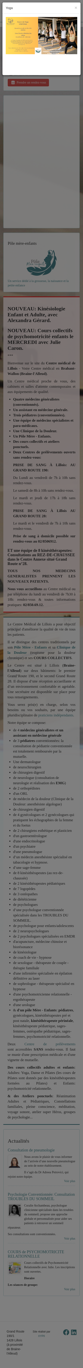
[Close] (76, 7)
